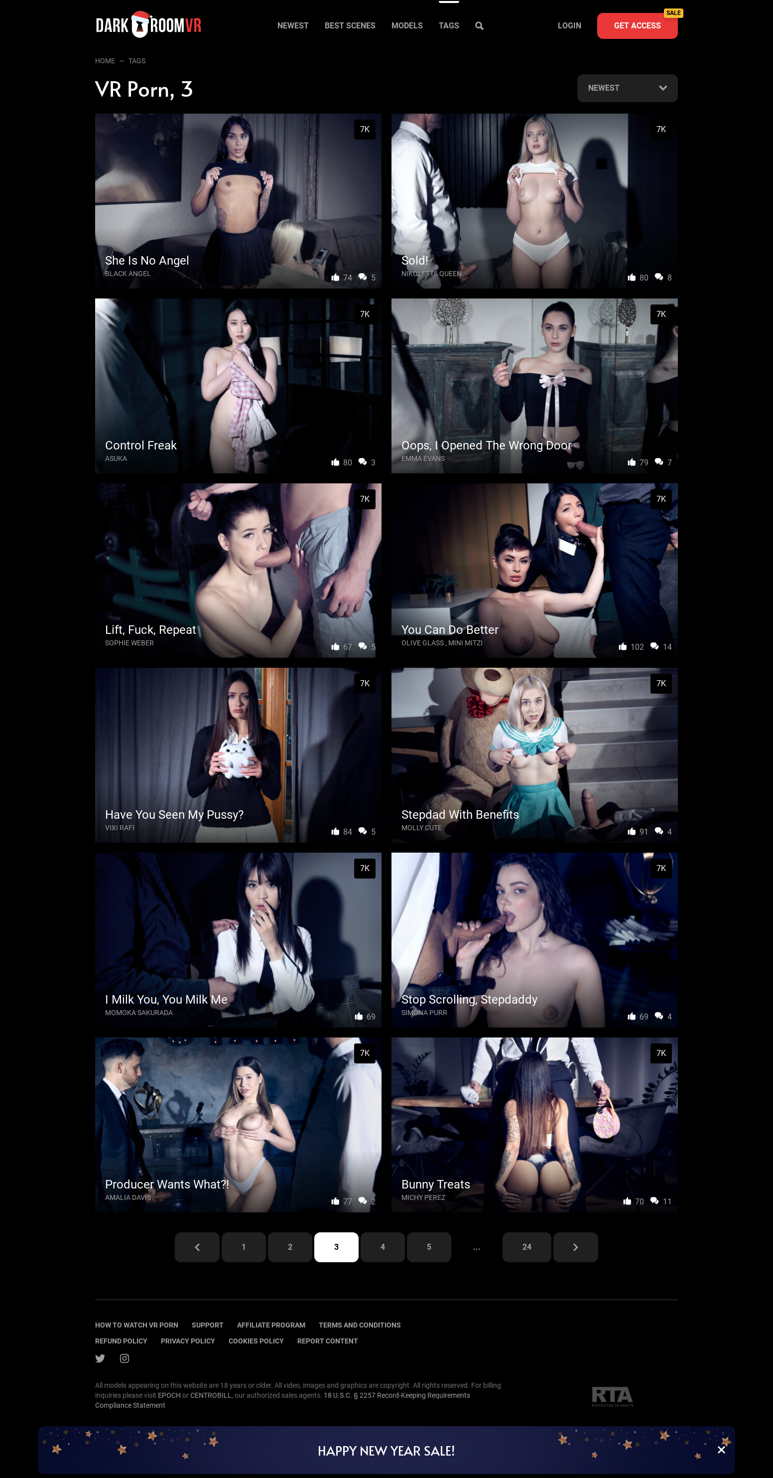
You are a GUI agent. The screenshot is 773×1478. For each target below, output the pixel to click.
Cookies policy (256, 1341)
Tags (449, 25)
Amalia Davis (128, 1197)
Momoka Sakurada (139, 1013)
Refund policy (121, 1341)
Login (569, 25)
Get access (646, 21)
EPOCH (169, 1395)
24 (526, 1247)
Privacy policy (188, 1341)
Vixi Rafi (119, 828)
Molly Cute (421, 828)
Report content (327, 1341)
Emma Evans (423, 458)
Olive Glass (422, 643)
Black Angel (128, 274)
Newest (293, 25)
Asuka (116, 458)
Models (407, 25)
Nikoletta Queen (431, 274)
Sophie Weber (129, 643)
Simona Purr (424, 1013)
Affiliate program (271, 1325)
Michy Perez (423, 1197)
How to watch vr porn (136, 1325)
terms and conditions (360, 1325)
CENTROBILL (211, 1395)
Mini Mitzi (465, 643)
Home (105, 61)
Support (208, 1325)
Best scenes (350, 25)
